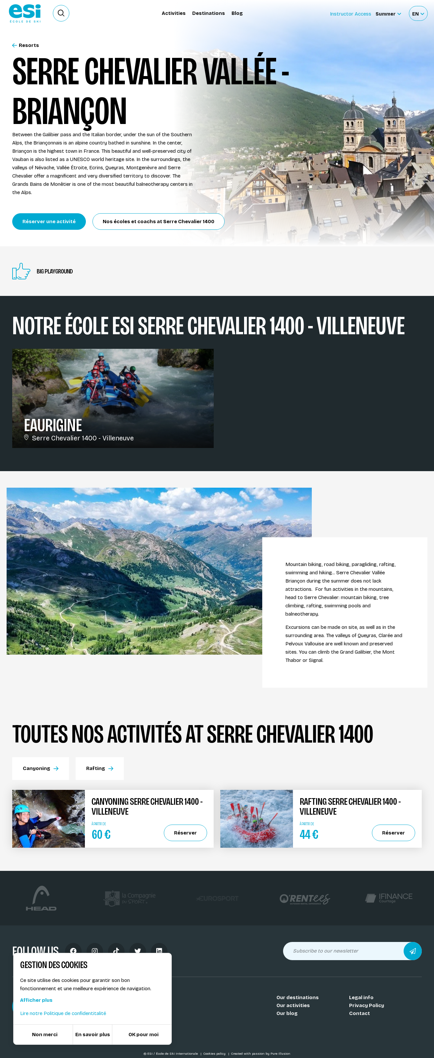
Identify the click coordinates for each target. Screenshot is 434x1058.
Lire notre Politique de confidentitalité (63, 1013)
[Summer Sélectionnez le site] (388, 13)
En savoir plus (92, 1035)
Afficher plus (36, 1000)
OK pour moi (143, 1035)
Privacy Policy (366, 1005)
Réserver (185, 833)
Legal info (361, 997)
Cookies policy (215, 1054)
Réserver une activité (49, 221)
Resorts (25, 45)
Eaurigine (53, 425)
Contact (359, 1013)
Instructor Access (350, 14)
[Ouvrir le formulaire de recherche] (61, 13)
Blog (237, 13)
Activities (174, 13)
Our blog (287, 1013)
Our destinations (297, 997)
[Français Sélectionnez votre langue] (418, 13)
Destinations (208, 13)
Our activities (293, 1005)
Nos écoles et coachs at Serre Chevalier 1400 (158, 221)
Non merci (44, 1035)
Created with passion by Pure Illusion (260, 1054)
